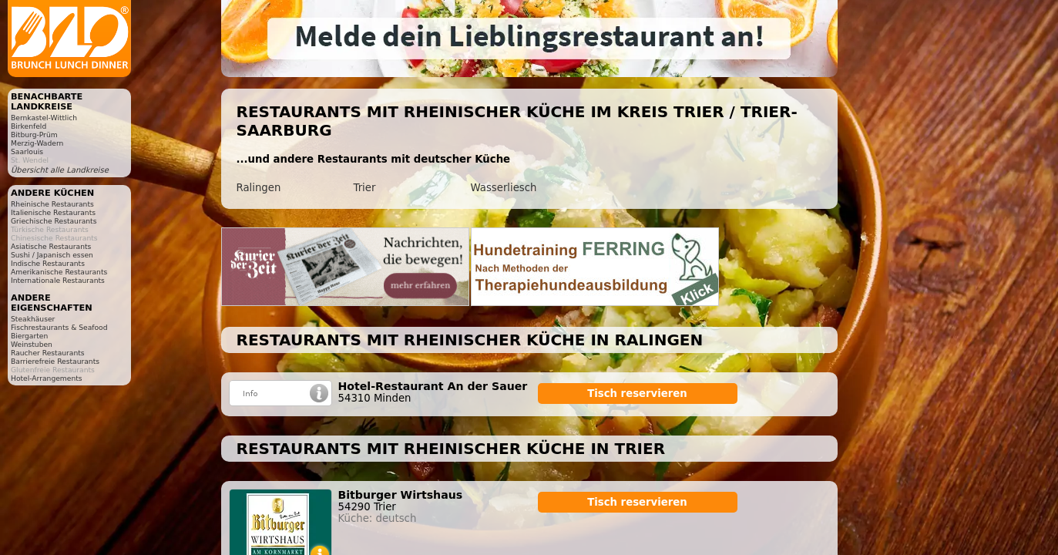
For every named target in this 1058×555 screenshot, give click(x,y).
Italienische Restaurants (53, 212)
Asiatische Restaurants (51, 246)
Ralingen (259, 187)
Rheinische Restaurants (52, 204)
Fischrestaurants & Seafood (59, 327)
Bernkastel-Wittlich (44, 117)
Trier (365, 187)
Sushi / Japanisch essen (52, 255)
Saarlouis (27, 151)
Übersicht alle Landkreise (60, 170)
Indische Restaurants (48, 263)
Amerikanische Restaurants (59, 271)
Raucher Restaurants (48, 352)
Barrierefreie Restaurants (55, 361)
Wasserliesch (504, 187)
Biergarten (29, 335)
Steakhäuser (33, 318)
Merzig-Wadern (37, 143)
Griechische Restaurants (53, 221)
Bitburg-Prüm (34, 134)
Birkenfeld (28, 126)
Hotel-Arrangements (46, 378)
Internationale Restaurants (58, 280)
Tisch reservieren (637, 393)
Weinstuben (31, 344)
